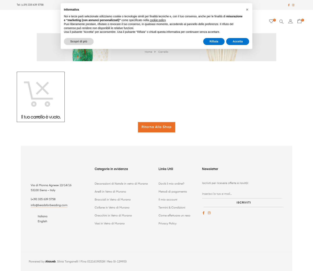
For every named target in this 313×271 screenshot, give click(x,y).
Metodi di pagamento (172, 191)
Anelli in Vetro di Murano (110, 191)
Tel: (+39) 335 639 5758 (30, 5)
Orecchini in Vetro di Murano (113, 215)
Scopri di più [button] (78, 41)
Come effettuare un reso (174, 215)
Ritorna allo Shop (156, 127)
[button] (247, 9)
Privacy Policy (167, 223)
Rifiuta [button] (214, 41)
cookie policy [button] (157, 20)
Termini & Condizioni (171, 207)
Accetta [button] (238, 41)
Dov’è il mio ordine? (171, 183)
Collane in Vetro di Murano (112, 207)
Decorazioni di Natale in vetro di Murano (121, 183)
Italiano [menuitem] (43, 216)
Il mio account (167, 199)
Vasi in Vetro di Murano (110, 223)
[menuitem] (40, 216)
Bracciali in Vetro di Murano (113, 199)
